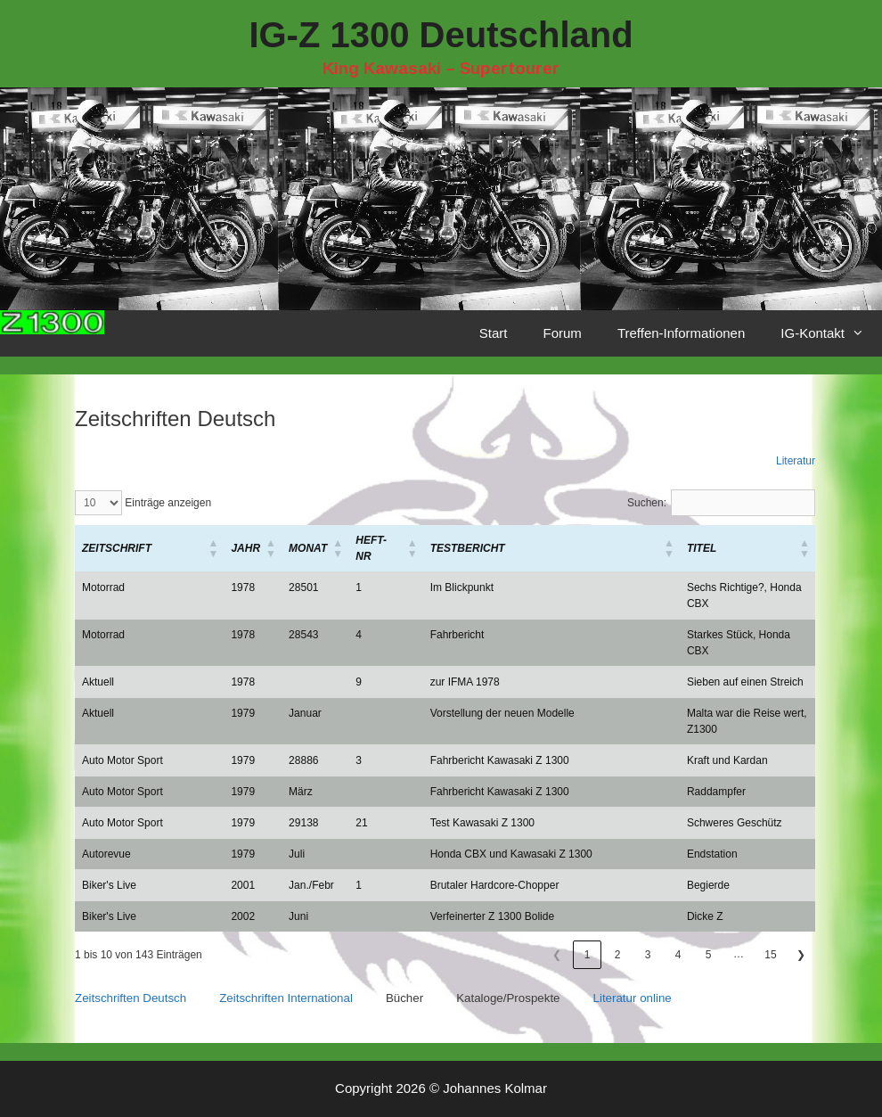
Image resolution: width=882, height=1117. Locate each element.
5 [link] (709, 955)
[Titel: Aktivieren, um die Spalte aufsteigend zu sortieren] (747, 548)
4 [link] (678, 955)
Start (493, 333)
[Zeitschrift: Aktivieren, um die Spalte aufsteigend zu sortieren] (149, 548)
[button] (116, 548)
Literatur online (632, 998)
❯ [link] (800, 955)
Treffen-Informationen (681, 333)
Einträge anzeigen (166, 503)
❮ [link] (556, 955)
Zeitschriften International (286, 998)
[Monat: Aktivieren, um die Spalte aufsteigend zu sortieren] (315, 548)
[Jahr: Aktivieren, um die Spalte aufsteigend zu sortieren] (253, 548)
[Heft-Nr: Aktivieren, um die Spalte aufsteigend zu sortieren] (385, 548)
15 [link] (770, 955)
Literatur (795, 461)
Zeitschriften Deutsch (130, 998)
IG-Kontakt (831, 333)
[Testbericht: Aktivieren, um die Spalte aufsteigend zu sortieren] (551, 548)
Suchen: (646, 503)
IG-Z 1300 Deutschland (441, 34)
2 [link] (618, 955)
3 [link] (648, 955)
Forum (562, 333)
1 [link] (587, 955)
